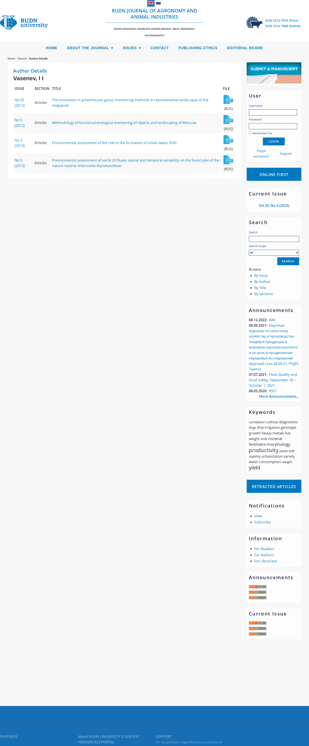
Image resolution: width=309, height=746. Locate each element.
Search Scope (274, 250)
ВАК (272, 319)
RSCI (272, 391)
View (258, 516)
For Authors (264, 555)
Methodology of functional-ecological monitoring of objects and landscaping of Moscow (124, 122)
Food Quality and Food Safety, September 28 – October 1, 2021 (273, 380)
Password (255, 119)
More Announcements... (279, 396)
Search (253, 232)
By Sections (263, 293)
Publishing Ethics (198, 48)
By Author (262, 281)
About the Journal (88, 48)
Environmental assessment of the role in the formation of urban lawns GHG (114, 142)
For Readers (264, 548)
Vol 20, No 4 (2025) (274, 205)
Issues (130, 48)
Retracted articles (274, 486)
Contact (159, 48)
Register (286, 154)
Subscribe (262, 522)
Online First (274, 174)
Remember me (262, 133)
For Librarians (265, 561)
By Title (260, 287)
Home (51, 48)
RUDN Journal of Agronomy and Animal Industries (154, 22)
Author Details (38, 58)
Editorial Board (245, 48)
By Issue (261, 275)
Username (255, 106)
